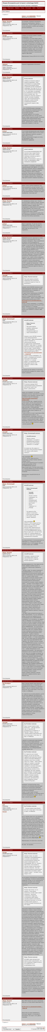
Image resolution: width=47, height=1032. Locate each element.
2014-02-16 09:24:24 (7, 75)
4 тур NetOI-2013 (31, 16)
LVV (4, 805)
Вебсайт (5, 811)
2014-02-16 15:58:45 (7, 183)
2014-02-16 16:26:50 (7, 221)
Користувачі (11, 7)
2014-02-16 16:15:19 (7, 198)
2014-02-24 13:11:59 (7, 998)
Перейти (12, 1028)
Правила (17, 7)
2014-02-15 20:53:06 (7, 33)
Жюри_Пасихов (7, 21)
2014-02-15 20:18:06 (7, 19)
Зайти (34, 7)
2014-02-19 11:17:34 (7, 681)
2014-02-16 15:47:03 (7, 145)
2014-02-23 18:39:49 (7, 850)
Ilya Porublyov (7, 683)
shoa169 (5, 275)
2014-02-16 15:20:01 (7, 128)
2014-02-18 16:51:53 (7, 316)
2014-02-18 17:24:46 (7, 481)
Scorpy (5, 35)
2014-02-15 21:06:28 (7, 62)
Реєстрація (28, 7)
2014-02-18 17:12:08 (7, 429)
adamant (5, 64)
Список (4, 7)
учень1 (5, 131)
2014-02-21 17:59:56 (7, 802)
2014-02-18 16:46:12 (7, 273)
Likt (43, 1027)
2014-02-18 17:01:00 (7, 378)
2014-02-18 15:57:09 (7, 235)
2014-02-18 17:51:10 (7, 550)
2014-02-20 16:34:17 (7, 720)
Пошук (22, 7)
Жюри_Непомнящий (8, 319)
